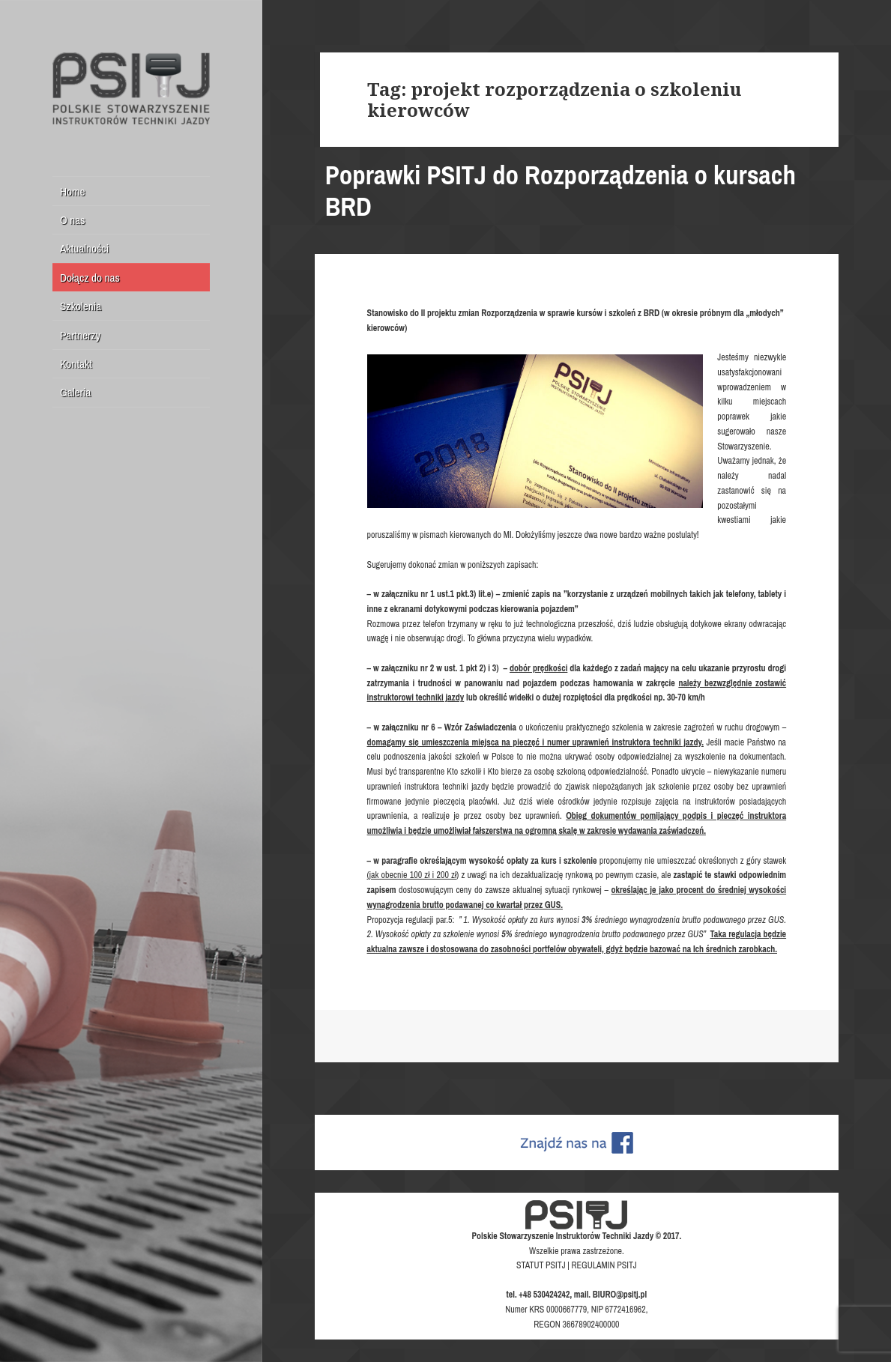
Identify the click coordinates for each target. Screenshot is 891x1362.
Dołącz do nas (90, 277)
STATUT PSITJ (541, 1265)
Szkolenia (80, 306)
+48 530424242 (544, 1295)
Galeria (75, 392)
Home (72, 191)
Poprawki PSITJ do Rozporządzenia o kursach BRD (560, 190)
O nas (72, 220)
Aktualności (84, 248)
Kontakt (76, 364)
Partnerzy (80, 335)
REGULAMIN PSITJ (604, 1265)
